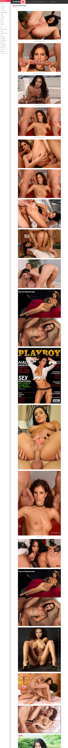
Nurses (2, 31)
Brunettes (2, 18)
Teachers (2, 24)
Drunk (2, 20)
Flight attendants (4, 33)
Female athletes (3, 40)
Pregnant (2, 22)
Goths (2, 49)
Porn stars (2, 51)
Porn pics (2, 3)
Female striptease (4, 29)
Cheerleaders (3, 38)
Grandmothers (3, 44)
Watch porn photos (4, 53)
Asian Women (3, 10)
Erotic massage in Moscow (4, 13)
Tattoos (2, 5)
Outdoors (2, 42)
